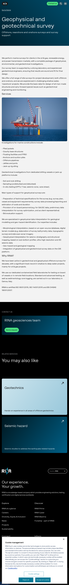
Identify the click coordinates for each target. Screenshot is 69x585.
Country (57, 471)
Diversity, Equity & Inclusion (14, 517)
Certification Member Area (13, 545)
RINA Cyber (39, 513)
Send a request (11, 330)
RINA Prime (39, 508)
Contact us (52, 4)
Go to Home (6, 10)
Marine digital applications (13, 554)
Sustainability (7, 529)
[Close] (63, 556)
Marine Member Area (11, 550)
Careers (5, 513)
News (4, 521)
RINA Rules (39, 554)
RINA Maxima (40, 517)
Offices (5, 541)
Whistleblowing (41, 550)
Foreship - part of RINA (44, 521)
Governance (40, 545)
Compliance (40, 541)
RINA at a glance (9, 508)
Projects (5, 525)
